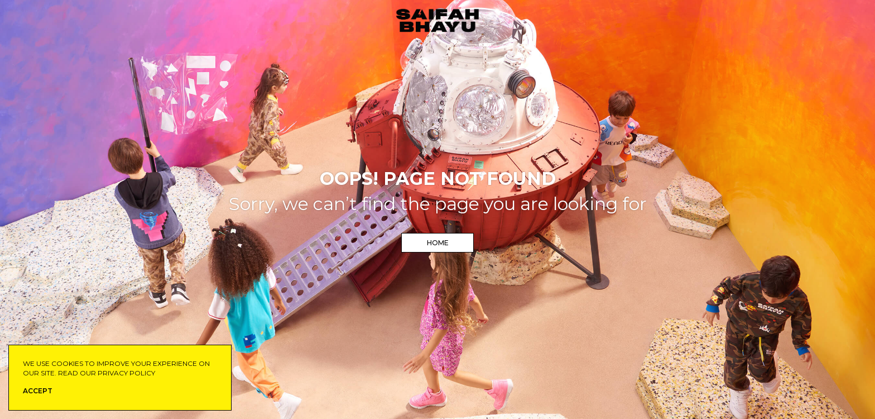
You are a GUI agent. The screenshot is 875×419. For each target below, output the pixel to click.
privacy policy (126, 373)
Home (438, 243)
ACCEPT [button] (37, 391)
